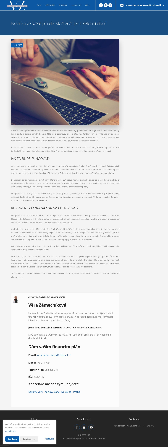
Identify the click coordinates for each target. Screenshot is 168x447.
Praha (76, 391)
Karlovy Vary (35, 391)
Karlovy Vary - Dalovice (58, 391)
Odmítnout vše (30, 439)
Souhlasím (12, 439)
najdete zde (10, 431)
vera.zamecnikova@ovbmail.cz (145, 5)
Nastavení (49, 439)
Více (87, 5)
